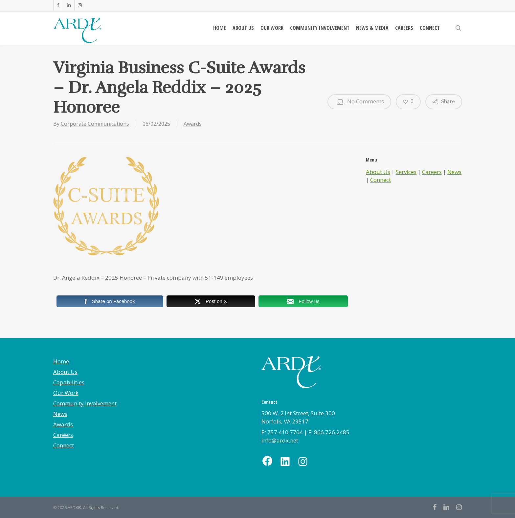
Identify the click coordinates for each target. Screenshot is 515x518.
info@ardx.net (279, 440)
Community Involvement (85, 403)
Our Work (65, 393)
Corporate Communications (95, 123)
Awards (193, 123)
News (454, 172)
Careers (432, 172)
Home (61, 361)
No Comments (359, 102)
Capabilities (68, 382)
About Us (378, 172)
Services (406, 172)
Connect (380, 179)
